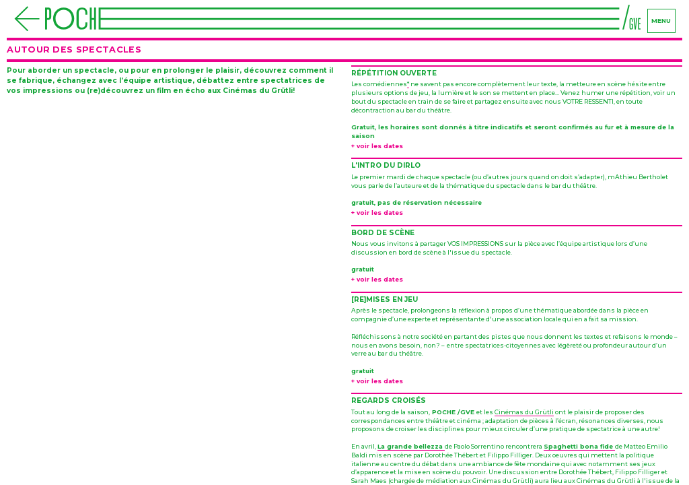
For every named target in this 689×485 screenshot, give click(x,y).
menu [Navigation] (661, 20)
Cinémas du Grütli (524, 412)
